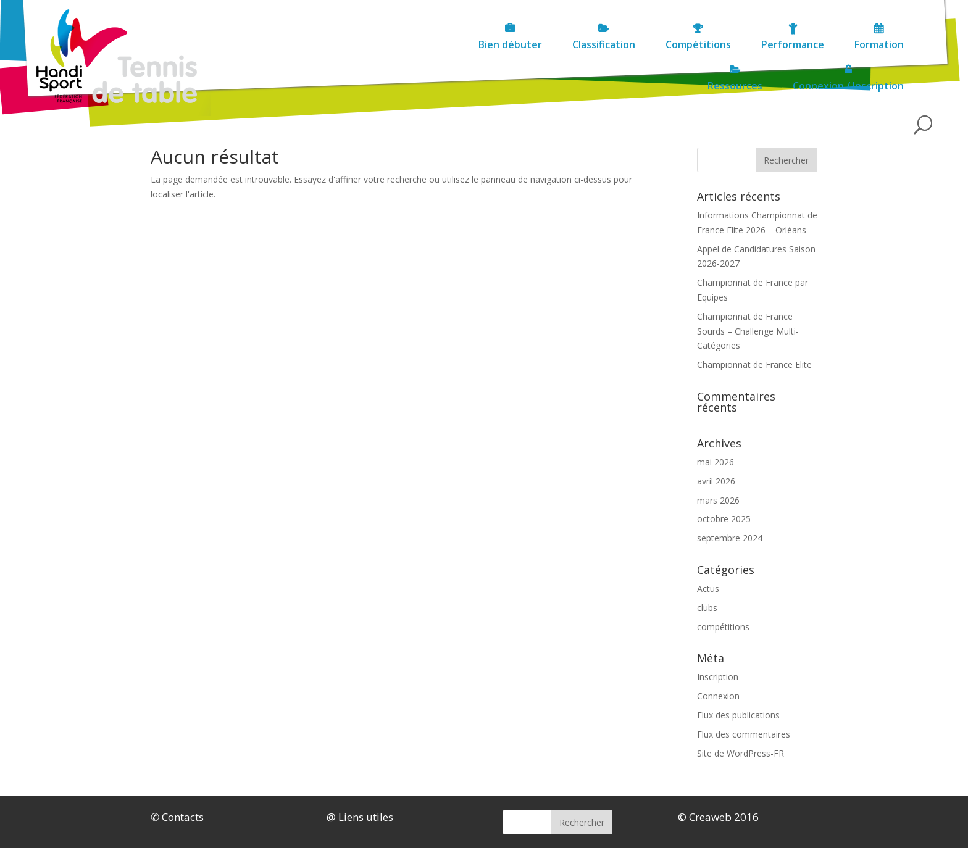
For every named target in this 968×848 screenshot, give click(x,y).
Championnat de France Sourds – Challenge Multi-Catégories (748, 331)
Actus (708, 588)
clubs (707, 607)
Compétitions (447, 44)
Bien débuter (259, 44)
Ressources (710, 44)
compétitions (723, 627)
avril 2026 (716, 481)
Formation (628, 44)
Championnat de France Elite (754, 364)
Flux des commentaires (743, 734)
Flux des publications (738, 715)
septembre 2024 (729, 538)
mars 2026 (718, 500)
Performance (541, 44)
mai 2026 (715, 462)
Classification (352, 44)
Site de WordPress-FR (740, 753)
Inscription (717, 677)
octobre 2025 (724, 519)
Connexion (718, 696)
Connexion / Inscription (823, 44)
